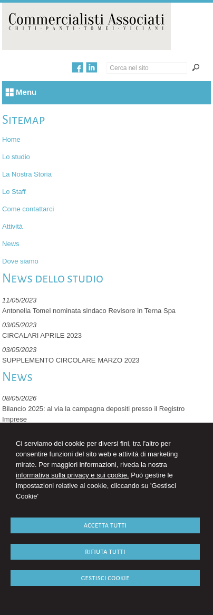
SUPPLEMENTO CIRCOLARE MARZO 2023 (71, 360)
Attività (12, 226)
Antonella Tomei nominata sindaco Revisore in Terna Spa (89, 311)
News (11, 244)
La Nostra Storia (27, 174)
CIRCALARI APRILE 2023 (42, 335)
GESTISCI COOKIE (105, 578)
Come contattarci (28, 209)
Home (11, 139)
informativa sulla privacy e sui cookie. (72, 475)
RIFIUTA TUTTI (105, 551)
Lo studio (16, 157)
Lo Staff (14, 192)
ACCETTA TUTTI (105, 525)
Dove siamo (20, 261)
